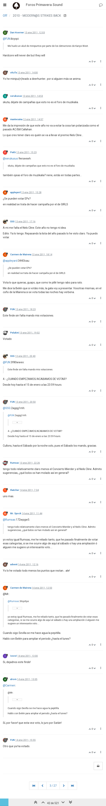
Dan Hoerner (17, 32)
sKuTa (13, 72)
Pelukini (14, 332)
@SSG (7, 408)
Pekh (13, 152)
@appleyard (10, 260)
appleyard (15, 192)
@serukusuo (10, 158)
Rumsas (14, 463)
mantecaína (16, 119)
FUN (12, 309)
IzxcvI (13, 656)
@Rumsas (9, 519)
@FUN (6, 38)
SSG (12, 221)
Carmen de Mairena (20, 254)
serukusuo (16, 96)
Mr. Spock (15, 513)
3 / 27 (53, 785)
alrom (13, 679)
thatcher (14, 490)
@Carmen (9, 685)
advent (13, 564)
